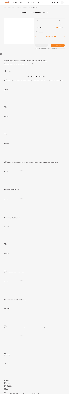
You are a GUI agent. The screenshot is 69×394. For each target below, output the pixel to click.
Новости (37, 2)
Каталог (15, 2)
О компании (26, 2)
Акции (32, 2)
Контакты (43, 2)
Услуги (20, 2)
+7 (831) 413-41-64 (54, 2)
